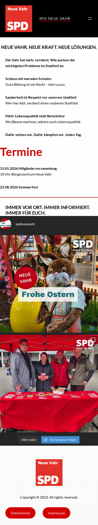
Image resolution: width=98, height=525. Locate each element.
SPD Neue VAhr (55, 18)
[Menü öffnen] (90, 18)
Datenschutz (20, 513)
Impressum (56, 513)
